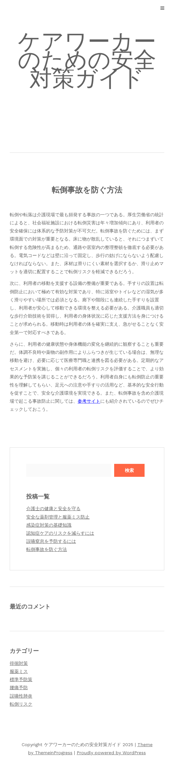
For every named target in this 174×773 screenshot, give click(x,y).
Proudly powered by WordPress (111, 752)
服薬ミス (19, 671)
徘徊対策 (19, 663)
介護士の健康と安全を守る (53, 508)
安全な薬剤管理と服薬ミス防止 (58, 517)
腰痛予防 (19, 687)
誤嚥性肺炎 (21, 696)
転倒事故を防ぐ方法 (46, 549)
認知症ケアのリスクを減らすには (60, 533)
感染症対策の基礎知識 (48, 525)
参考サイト (89, 401)
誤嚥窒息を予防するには (51, 541)
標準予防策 (21, 679)
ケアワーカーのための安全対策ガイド (87, 60)
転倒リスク (21, 704)
